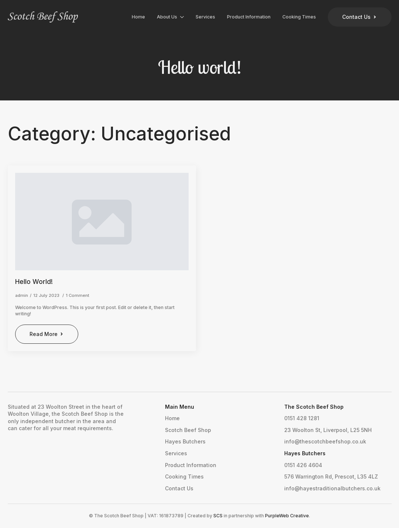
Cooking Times (299, 17)
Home (138, 17)
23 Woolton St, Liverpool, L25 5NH (328, 430)
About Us (167, 17)
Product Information (249, 17)
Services (205, 17)
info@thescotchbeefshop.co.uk (325, 441)
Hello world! (34, 281)
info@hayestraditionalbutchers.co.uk (332, 488)
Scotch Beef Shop (188, 430)
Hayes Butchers (185, 441)
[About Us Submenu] (183, 17)
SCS (218, 515)
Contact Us (179, 488)
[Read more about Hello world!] (47, 334)
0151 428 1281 (301, 418)
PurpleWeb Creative (287, 515)
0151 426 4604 (303, 465)
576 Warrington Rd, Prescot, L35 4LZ (331, 476)
